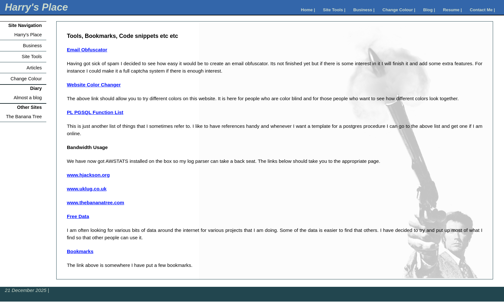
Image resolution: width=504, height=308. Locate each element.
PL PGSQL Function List (95, 112)
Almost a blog (27, 97)
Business (32, 45)
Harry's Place (36, 7)
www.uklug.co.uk (86, 188)
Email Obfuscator (87, 49)
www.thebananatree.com (95, 202)
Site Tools (32, 56)
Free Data (78, 216)
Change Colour (26, 78)
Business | (363, 9)
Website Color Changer (94, 84)
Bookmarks (80, 251)
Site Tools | (334, 9)
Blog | (429, 9)
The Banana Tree (24, 116)
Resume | (452, 9)
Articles (34, 67)
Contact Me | (482, 9)
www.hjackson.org (88, 175)
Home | (308, 9)
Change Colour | (398, 9)
